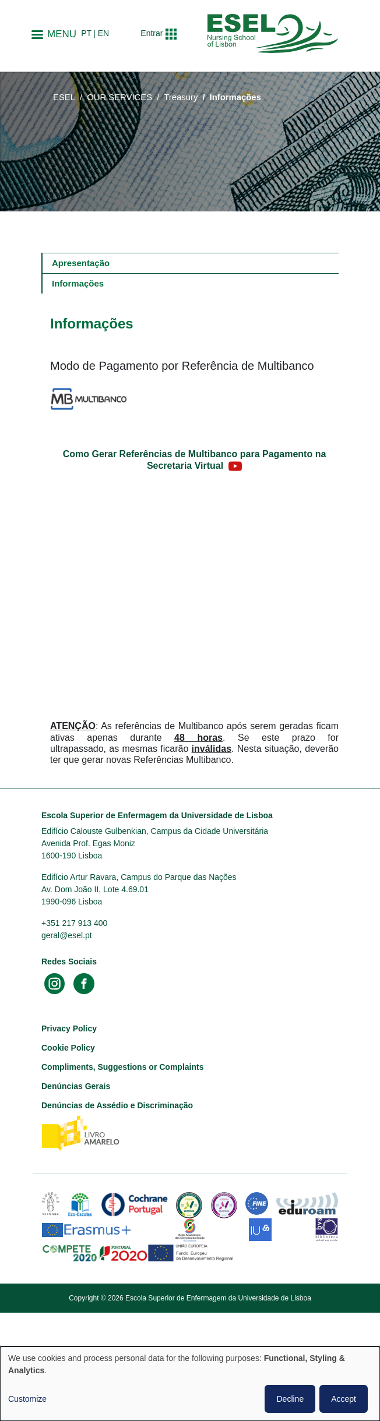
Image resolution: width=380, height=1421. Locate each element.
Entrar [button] (151, 33)
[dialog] (190, 1383)
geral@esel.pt (66, 935)
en (103, 33)
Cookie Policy (68, 1047)
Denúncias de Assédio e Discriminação (117, 1105)
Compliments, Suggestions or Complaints (122, 1067)
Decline (290, 1399)
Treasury (181, 97)
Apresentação (81, 263)
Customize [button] (27, 1399)
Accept (343, 1399)
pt (86, 33)
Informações (78, 283)
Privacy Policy (69, 1028)
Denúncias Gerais (75, 1086)
